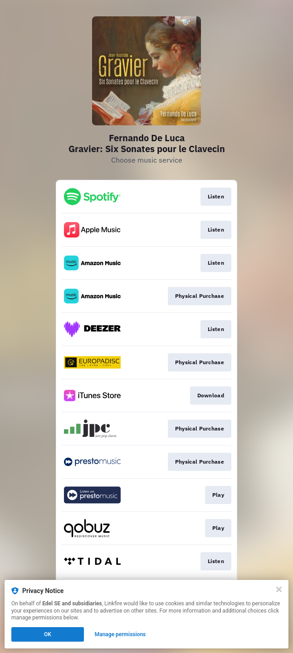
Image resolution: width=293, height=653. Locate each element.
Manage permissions (120, 634)
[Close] (279, 589)
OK (47, 634)
